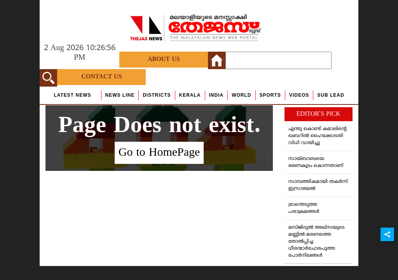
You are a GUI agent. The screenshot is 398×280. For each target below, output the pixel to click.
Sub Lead (330, 95)
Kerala (190, 95)
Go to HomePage (159, 153)
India (216, 95)
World (241, 95)
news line (120, 95)
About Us (164, 59)
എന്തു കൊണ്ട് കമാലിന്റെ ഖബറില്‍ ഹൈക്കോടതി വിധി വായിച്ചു (317, 136)
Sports (270, 95)
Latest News (72, 95)
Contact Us (101, 77)
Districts (157, 95)
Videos (299, 95)
